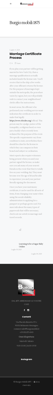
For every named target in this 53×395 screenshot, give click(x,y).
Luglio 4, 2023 (15, 50)
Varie (19, 63)
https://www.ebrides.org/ (21, 121)
